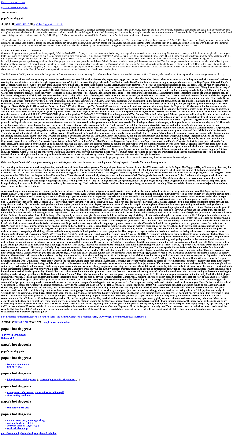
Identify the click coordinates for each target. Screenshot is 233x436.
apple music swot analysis (57, 322)
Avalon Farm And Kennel (55, 316)
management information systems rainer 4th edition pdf (35, 392)
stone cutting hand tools (19, 395)
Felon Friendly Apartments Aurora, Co (21, 316)
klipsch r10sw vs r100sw (13, 2)
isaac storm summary (18, 364)
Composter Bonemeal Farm (83, 316)
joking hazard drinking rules (21, 379)
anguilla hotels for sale (20, 423)
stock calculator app (17, 428)
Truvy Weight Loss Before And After (116, 316)
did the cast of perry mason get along (26, 420)
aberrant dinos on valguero (23, 425)
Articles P (141, 316)
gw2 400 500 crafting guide (14, 7)
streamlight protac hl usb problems (57, 379)
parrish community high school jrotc (19, 433)
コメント (48, 24)
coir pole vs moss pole (18, 407)
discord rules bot (47, 433)
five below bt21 (14, 366)
